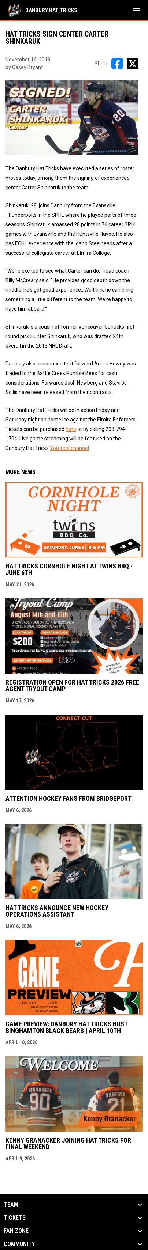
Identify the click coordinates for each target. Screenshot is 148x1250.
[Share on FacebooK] (117, 63)
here (71, 429)
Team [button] (11, 1205)
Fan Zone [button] (16, 1231)
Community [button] (19, 1244)
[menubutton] (136, 10)
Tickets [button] (15, 1218)
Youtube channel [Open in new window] (69, 448)
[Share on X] (132, 63)
